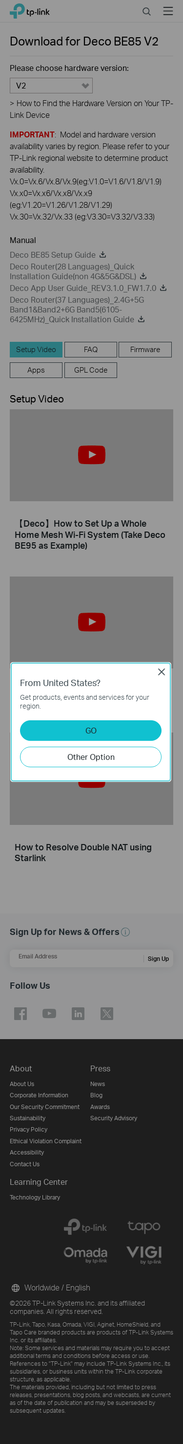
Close (161, 672)
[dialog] (91, 722)
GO (91, 730)
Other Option (91, 757)
